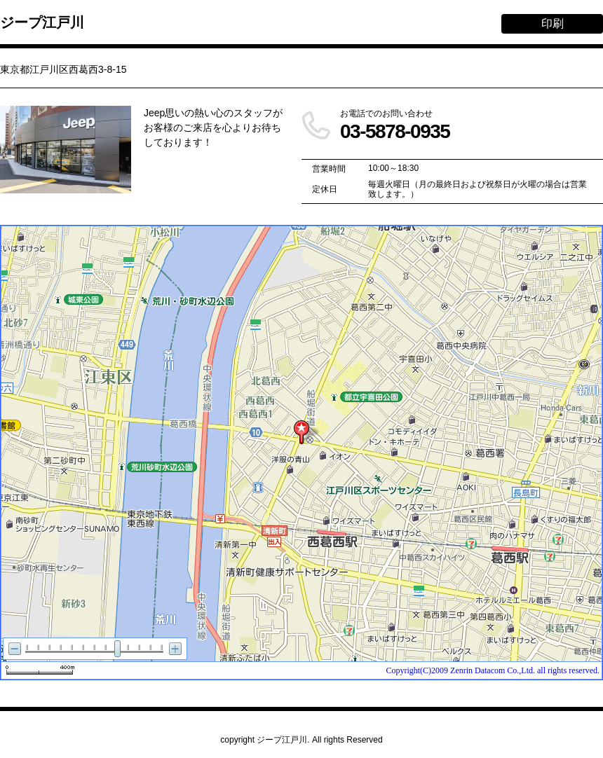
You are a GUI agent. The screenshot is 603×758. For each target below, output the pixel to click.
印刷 (552, 23)
